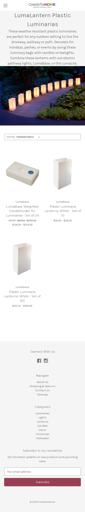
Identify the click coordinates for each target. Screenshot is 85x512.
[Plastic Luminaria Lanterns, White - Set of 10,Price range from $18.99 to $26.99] (62, 173)
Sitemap (42, 394)
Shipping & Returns (42, 386)
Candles (42, 425)
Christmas (43, 434)
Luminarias (42, 413)
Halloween (42, 438)
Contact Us (42, 390)
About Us (42, 382)
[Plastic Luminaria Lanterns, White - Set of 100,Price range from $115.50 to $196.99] (22, 259)
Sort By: (11, 136)
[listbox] (29, 137)
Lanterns (43, 421)
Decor (42, 430)
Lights (42, 417)
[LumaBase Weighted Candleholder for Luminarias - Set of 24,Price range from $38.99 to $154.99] (22, 173)
